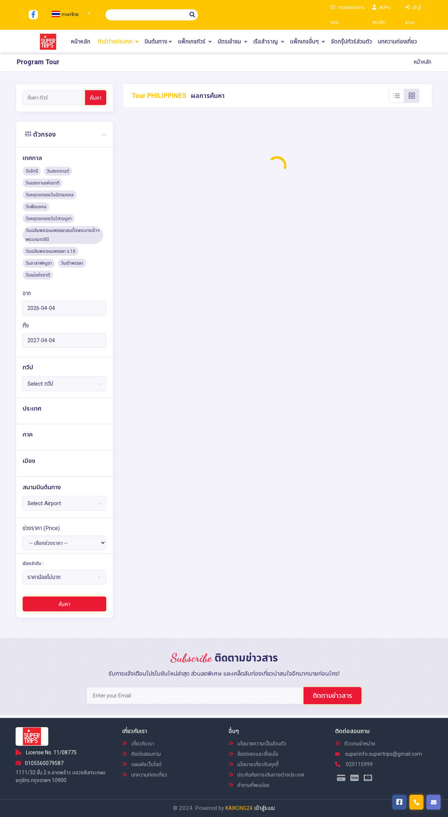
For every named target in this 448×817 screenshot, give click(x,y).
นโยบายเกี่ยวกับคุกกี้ (253, 764)
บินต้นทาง (158, 41)
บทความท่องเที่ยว (397, 41)
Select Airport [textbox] (44, 503)
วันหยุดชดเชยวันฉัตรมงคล (50, 194)
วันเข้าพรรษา (72, 263)
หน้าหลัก (80, 41)
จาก (27, 293)
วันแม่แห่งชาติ (38, 275)
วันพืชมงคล (36, 206)
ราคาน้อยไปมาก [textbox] (44, 577)
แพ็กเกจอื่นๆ (307, 41)
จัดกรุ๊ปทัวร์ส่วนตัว (351, 41)
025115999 (354, 764)
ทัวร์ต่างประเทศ (118, 41)
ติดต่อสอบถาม (141, 754)
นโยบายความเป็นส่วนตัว (257, 743)
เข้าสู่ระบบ (264, 808)
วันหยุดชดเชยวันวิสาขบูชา (49, 218)
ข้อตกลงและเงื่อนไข (253, 754)
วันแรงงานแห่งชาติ (42, 183)
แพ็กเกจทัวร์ (195, 41)
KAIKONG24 (239, 808)
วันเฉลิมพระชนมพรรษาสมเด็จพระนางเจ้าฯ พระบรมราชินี (63, 235)
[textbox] (70, 14)
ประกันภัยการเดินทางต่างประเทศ (266, 775)
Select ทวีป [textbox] (40, 383)
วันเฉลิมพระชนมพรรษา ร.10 (50, 251)
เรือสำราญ (268, 41)
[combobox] (70, 11)
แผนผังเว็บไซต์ (142, 764)
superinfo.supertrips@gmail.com (378, 754)
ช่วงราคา (41, 528)
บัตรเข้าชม (232, 41)
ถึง (26, 325)
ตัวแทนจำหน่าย (355, 743)
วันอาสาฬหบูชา (39, 263)
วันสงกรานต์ (58, 171)
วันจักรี (32, 171)
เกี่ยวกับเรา (138, 743)
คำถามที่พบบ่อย (248, 785)
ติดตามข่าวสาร (332, 695)
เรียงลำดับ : (33, 563)
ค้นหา (95, 98)
